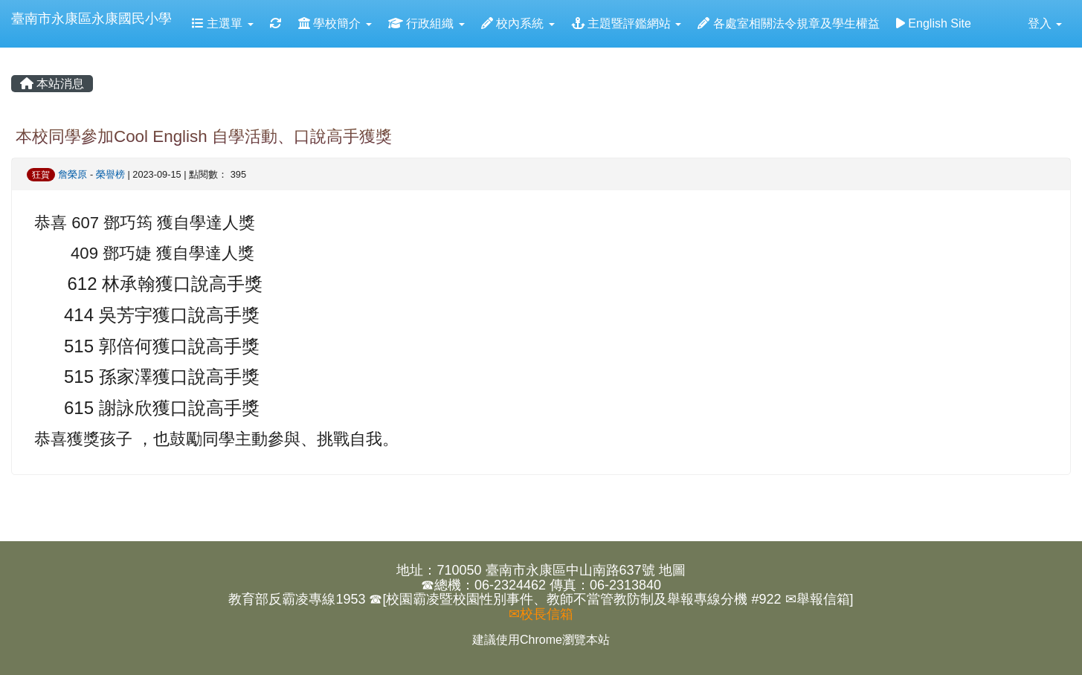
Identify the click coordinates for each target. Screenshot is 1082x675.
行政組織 (426, 23)
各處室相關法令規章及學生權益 (788, 23)
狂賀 (41, 174)
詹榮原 (72, 174)
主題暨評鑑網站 (626, 23)
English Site (933, 23)
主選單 (223, 23)
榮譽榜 (110, 174)
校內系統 (518, 23)
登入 (1045, 23)
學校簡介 (335, 23)
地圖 (672, 570)
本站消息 (52, 83)
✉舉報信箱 (817, 599)
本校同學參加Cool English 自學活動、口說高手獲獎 (204, 136)
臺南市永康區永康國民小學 (91, 18)
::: (14, 53)
